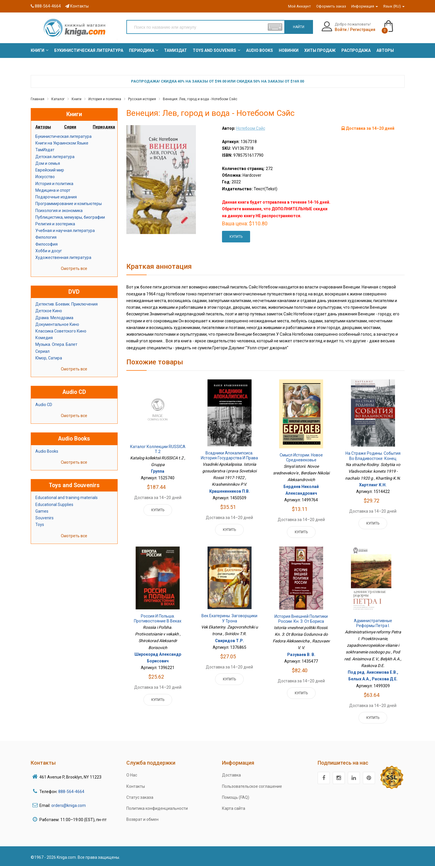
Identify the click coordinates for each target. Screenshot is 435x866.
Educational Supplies (54, 504)
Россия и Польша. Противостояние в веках (157, 619)
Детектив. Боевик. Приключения (66, 304)
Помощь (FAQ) (235, 797)
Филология (46, 237)
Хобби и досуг (48, 251)
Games (41, 511)
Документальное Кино (57, 324)
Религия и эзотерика (55, 224)
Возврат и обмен (142, 819)
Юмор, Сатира (48, 358)
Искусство (45, 176)
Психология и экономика (59, 210)
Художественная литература (63, 257)
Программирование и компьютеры (68, 203)
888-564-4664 (46, 6)
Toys (39, 524)
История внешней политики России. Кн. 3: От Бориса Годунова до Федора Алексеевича (301, 624)
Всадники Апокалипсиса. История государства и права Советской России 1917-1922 (229, 458)
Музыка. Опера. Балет (56, 344)
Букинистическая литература (63, 136)
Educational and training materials (66, 497)
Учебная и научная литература (65, 230)
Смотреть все (74, 268)
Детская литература (54, 156)
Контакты (77, 6)
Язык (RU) (394, 6)
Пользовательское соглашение (252, 786)
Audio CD (43, 404)
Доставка (231, 775)
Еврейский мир (49, 170)
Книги (76, 99)
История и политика (104, 99)
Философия (46, 244)
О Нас (131, 775)
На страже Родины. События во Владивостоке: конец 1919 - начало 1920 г (373, 458)
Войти (341, 29)
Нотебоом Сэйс (250, 128)
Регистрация (362, 29)
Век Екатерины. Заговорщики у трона (229, 618)
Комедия (44, 337)
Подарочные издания (56, 197)
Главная (37, 99)
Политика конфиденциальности (157, 808)
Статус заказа (139, 797)
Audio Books (46, 451)
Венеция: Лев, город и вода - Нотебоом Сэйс (200, 99)
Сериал (42, 351)
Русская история (142, 99)
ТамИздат (44, 149)
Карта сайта (233, 808)
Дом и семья (47, 163)
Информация (364, 6)
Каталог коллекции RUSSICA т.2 (157, 449)
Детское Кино (48, 310)
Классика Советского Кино (60, 331)
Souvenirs (44, 518)
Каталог (58, 99)
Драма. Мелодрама (54, 317)
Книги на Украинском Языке (61, 143)
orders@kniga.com (68, 805)
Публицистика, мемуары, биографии (70, 217)
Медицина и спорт (52, 190)
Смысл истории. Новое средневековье (301, 458)
